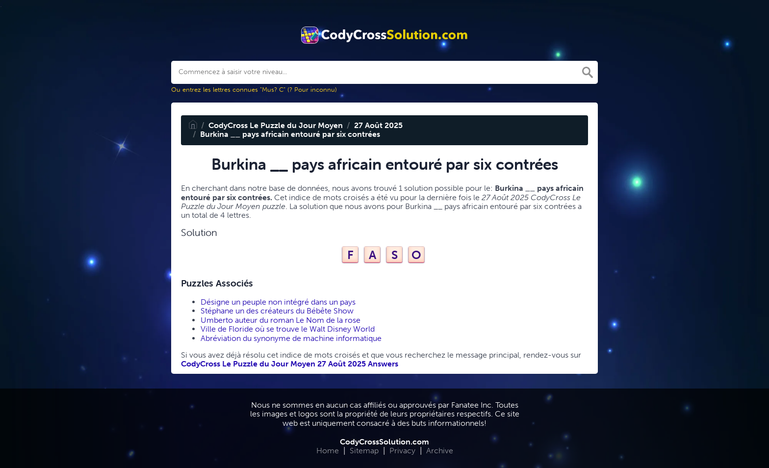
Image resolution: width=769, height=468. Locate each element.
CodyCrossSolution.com (384, 441)
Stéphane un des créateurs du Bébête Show (277, 310)
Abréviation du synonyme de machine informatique (291, 338)
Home (327, 450)
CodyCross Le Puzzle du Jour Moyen (275, 125)
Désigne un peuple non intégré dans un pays (278, 302)
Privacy (402, 450)
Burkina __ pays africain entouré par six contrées (290, 134)
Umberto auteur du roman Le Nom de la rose (280, 320)
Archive (439, 450)
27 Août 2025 (378, 125)
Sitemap (364, 450)
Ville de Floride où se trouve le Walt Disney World (288, 329)
